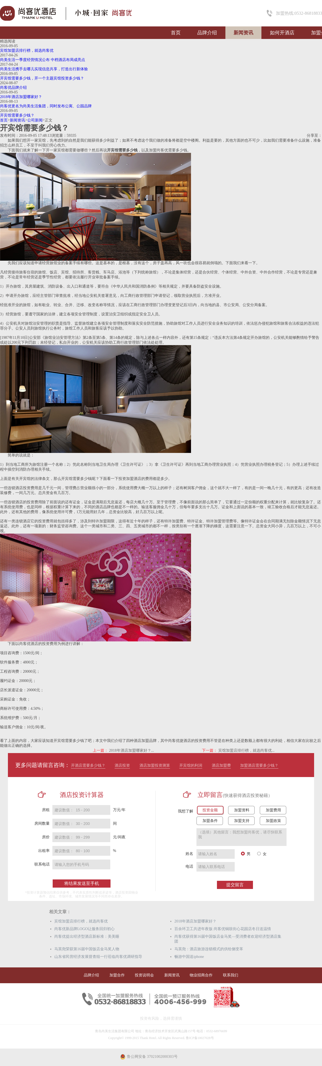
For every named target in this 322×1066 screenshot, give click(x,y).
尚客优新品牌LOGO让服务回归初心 (84, 929)
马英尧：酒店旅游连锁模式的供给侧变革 (208, 949)
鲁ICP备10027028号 (200, 1038)
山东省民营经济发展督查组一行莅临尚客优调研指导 (98, 957)
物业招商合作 (201, 975)
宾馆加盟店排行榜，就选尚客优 (26, 50)
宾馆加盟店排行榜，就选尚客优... (246, 750)
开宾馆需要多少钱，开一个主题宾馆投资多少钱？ (42, 78)
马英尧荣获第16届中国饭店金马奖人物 (86, 949)
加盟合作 (117, 975)
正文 (48, 120)
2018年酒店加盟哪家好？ (21, 97)
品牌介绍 (207, 32)
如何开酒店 (282, 32)
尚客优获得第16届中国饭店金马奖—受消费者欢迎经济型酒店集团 (227, 938)
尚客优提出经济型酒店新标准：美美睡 (86, 936)
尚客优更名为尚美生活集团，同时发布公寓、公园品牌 (46, 106)
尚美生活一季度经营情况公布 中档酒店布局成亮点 (42, 60)
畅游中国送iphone (189, 957)
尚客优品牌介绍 (13, 88)
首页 (176, 32)
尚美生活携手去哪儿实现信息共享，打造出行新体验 (44, 69)
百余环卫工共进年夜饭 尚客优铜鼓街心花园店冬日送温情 (222, 929)
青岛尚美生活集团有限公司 (114, 1031)
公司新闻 (35, 120)
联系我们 (230, 975)
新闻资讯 (243, 32)
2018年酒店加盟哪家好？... (131, 750)
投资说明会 (144, 975)
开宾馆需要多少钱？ (17, 115)
